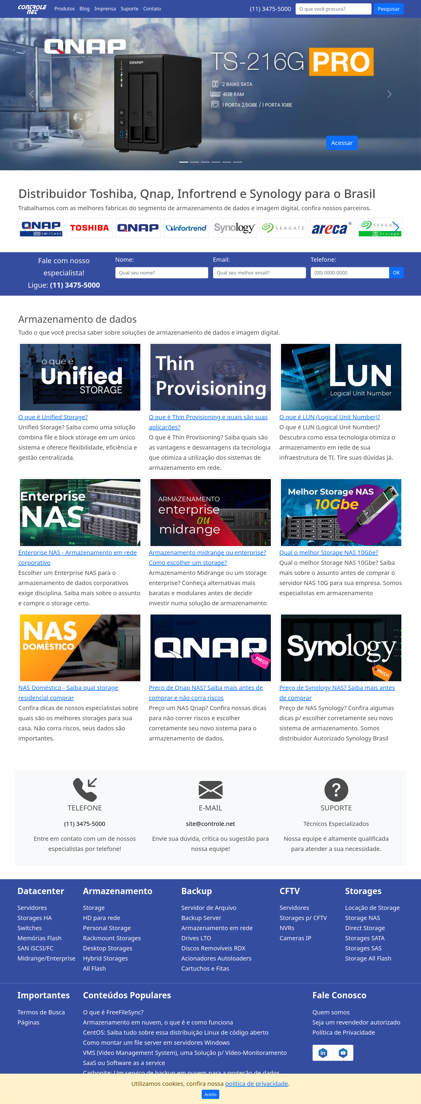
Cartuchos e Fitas (205, 968)
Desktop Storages (108, 948)
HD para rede (101, 918)
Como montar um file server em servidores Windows (156, 1042)
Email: (221, 259)
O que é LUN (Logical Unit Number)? (329, 417)
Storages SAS (363, 948)
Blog (85, 8)
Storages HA (35, 918)
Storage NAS (362, 918)
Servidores (32, 908)
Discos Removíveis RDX (213, 948)
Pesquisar (389, 9)
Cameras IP (296, 938)
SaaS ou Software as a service (124, 1063)
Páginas (29, 1022)
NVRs (287, 928)
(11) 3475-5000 (270, 9)
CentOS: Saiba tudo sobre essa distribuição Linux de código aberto (176, 1032)
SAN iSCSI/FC (36, 948)
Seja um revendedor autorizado (356, 1022)
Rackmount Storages (112, 938)
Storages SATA (365, 938)
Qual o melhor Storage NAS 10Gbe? (328, 552)
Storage (94, 908)
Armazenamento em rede (217, 928)
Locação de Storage (372, 908)
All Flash (94, 968)
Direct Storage (365, 928)
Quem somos (331, 1012)
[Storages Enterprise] (237, 162)
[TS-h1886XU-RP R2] (194, 162)
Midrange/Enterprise (47, 958)
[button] (396, 228)
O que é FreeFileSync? (113, 1012)
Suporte (130, 8)
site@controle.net (210, 824)
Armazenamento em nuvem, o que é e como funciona (158, 1022)
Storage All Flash (368, 958)
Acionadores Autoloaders (216, 958)
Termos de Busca (41, 1012)
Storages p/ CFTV (303, 918)
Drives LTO (196, 938)
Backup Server (201, 918)
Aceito (210, 1094)
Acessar (342, 143)
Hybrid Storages (105, 958)
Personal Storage (107, 928)
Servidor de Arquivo (209, 908)
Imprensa (105, 8)
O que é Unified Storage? (53, 417)
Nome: (124, 259)
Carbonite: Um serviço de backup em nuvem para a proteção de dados (181, 1073)
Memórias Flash (40, 938)
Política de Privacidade (344, 1032)
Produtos (65, 8)
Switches (30, 928)
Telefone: (323, 259)
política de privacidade (256, 1084)
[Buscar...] (334, 9)
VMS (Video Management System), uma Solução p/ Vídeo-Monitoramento (185, 1053)
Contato (152, 8)
